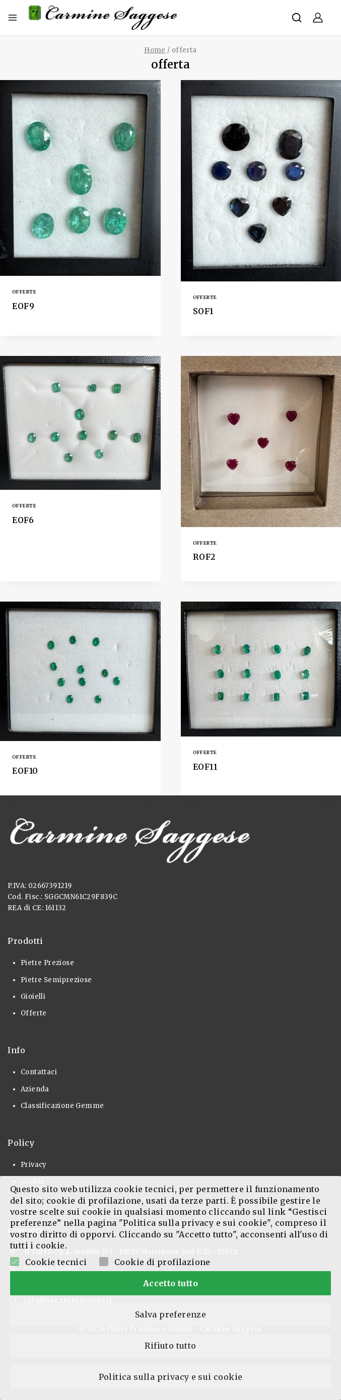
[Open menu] (13, 18)
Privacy (34, 1164)
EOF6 (23, 520)
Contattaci (39, 1072)
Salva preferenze (170, 1312)
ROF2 (204, 557)
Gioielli (33, 996)
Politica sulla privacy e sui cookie (171, 1376)
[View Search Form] (296, 17)
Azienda (35, 1089)
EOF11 (205, 767)
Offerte (24, 291)
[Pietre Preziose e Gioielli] (103, 17)
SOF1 (203, 311)
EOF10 (25, 771)
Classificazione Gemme (62, 1105)
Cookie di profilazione (162, 1258)
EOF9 (23, 306)
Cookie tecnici (56, 1258)
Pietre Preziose (47, 963)
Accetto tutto (170, 1280)
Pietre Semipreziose (56, 980)
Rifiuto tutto (170, 1344)
